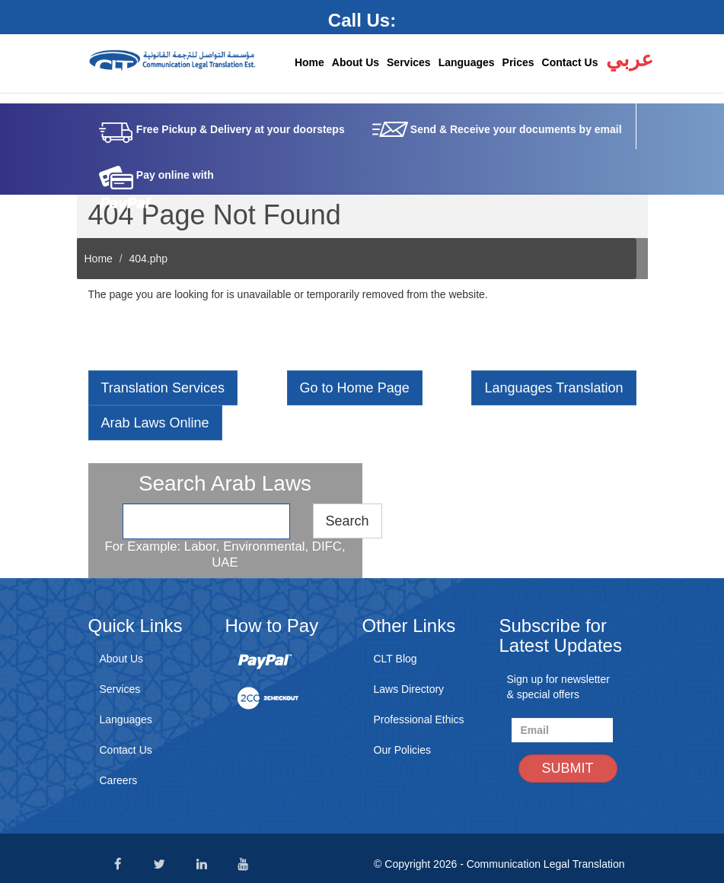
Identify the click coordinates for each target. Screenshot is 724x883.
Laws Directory (409, 689)
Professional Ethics (419, 719)
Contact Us (570, 62)
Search (347, 521)
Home (309, 62)
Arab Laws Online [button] (155, 422)
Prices (518, 62)
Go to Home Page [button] (355, 387)
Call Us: (362, 20)
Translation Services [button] (163, 387)
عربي (627, 59)
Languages (467, 62)
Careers (119, 780)
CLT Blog (395, 659)
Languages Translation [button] (553, 387)
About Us (355, 62)
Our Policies (402, 750)
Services (409, 62)
